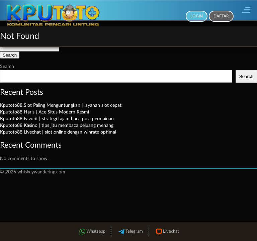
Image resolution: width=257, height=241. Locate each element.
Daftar (221, 16)
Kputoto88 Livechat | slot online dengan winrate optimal (58, 132)
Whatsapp (91, 232)
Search (7, 66)
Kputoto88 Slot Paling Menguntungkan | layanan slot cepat (60, 105)
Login (196, 16)
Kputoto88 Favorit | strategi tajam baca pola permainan (57, 118)
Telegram (130, 232)
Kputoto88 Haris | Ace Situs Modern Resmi (44, 112)
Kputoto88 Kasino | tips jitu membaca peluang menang (56, 125)
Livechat (167, 232)
